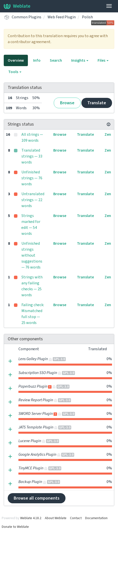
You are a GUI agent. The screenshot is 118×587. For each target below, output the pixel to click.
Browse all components (36, 498)
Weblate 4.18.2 (30, 518)
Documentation (96, 518)
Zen (108, 134)
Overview (16, 60)
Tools (14, 72)
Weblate (17, 6)
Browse (67, 103)
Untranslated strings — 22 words (32, 200)
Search (56, 60)
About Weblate (55, 518)
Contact (76, 518)
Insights (79, 60)
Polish (87, 17)
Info (37, 60)
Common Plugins (26, 17)
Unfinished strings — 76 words (31, 178)
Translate (96, 103)
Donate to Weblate (15, 526)
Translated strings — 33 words (31, 156)
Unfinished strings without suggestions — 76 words (31, 255)
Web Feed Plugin (62, 17)
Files (103, 60)
